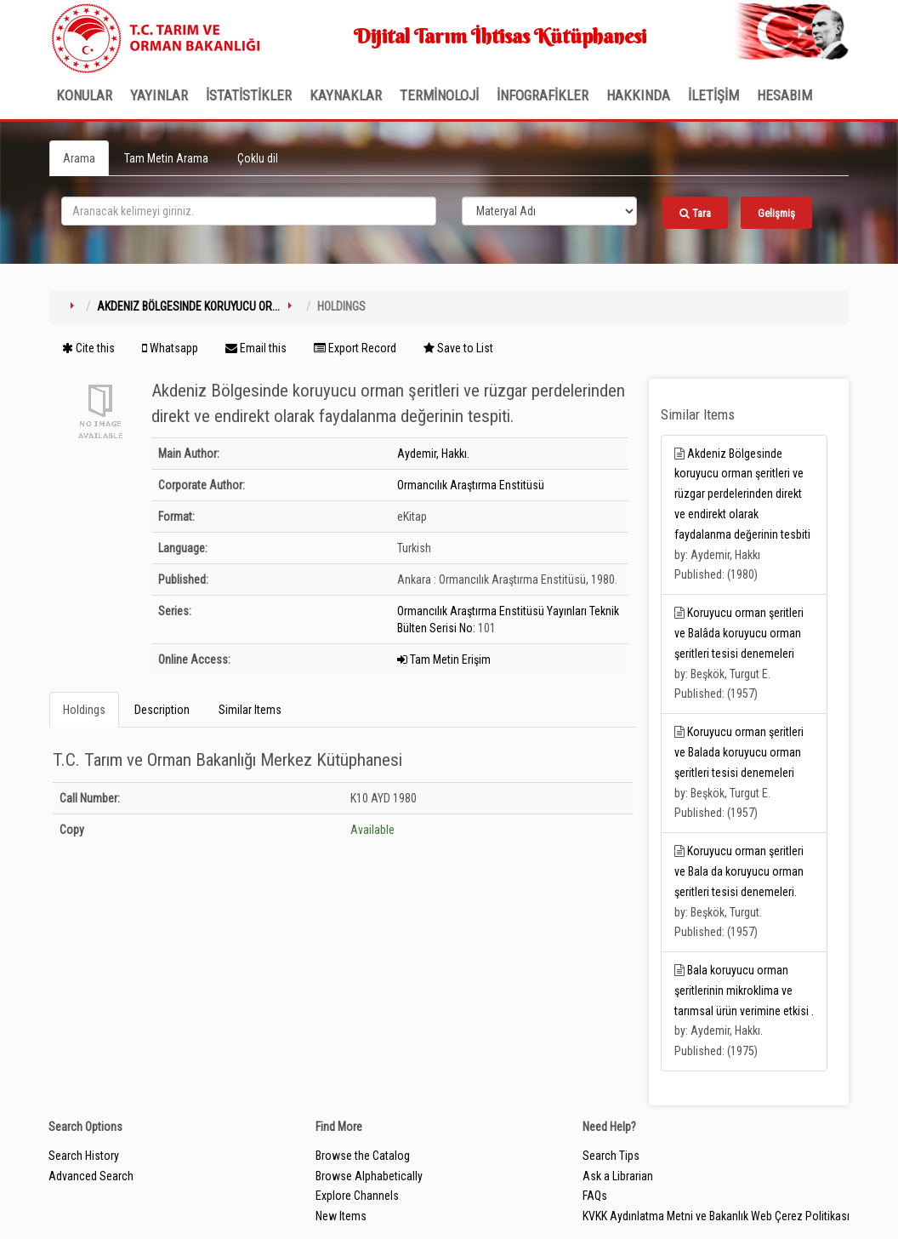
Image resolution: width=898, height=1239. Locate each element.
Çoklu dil (257, 158)
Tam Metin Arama (166, 158)
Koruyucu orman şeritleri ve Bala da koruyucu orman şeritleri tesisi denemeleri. (739, 871)
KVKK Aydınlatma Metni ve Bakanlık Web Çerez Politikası (716, 1216)
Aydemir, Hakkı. (433, 453)
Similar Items (250, 710)
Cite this (88, 348)
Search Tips (611, 1155)
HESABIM (784, 95)
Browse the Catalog (362, 1155)
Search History (83, 1155)
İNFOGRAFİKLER (542, 95)
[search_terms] (248, 211)
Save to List (458, 348)
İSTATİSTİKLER (249, 95)
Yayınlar (159, 95)
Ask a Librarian (618, 1176)
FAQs (595, 1195)
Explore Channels (357, 1195)
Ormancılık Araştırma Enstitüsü (470, 485)
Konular (84, 95)
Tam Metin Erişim (444, 659)
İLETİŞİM (713, 95)
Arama (79, 158)
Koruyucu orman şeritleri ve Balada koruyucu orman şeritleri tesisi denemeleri (739, 752)
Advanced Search (91, 1176)
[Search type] (549, 211)
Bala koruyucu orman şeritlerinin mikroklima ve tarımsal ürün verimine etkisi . (744, 990)
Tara (695, 213)
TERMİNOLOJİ (439, 95)
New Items (341, 1216)
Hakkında (638, 95)
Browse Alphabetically (369, 1176)
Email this (256, 348)
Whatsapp (170, 348)
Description (162, 710)
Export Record (355, 348)
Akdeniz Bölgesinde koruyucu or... (188, 306)
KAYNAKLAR (346, 95)
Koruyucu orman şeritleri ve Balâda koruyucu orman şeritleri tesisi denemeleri (739, 633)
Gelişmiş (776, 213)
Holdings (84, 710)
